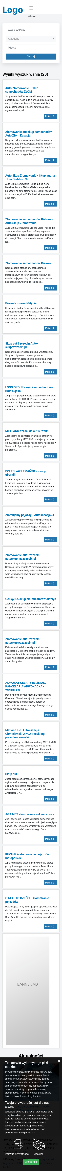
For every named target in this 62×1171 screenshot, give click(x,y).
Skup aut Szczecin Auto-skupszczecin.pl (21, 345)
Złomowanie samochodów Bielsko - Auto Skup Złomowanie (29, 221)
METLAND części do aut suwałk (26, 431)
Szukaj (31, 56)
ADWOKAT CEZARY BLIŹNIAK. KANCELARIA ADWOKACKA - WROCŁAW (25, 686)
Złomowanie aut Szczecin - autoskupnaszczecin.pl (23, 556)
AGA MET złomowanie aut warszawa (29, 814)
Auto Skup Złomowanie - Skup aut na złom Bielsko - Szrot (30, 177)
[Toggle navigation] (31, 8)
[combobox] (31, 39)
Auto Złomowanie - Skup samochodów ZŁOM (21, 89)
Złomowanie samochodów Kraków (28, 263)
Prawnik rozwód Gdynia (21, 303)
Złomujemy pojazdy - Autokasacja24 (29, 515)
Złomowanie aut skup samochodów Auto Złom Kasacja (29, 133)
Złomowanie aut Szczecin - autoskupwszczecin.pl (23, 640)
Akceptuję (31, 1161)
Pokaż (50, 116)
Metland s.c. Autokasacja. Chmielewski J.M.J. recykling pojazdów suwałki (25, 733)
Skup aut (11, 774)
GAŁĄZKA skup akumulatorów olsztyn (30, 599)
